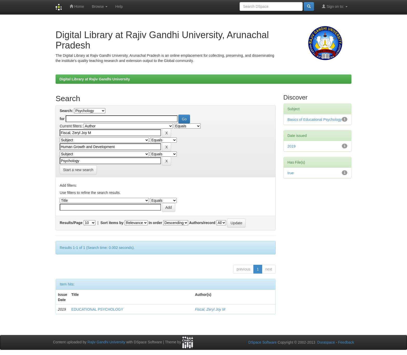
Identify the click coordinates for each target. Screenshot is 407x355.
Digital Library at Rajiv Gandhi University (94, 79)
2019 (292, 146)
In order (155, 223)
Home (77, 6)
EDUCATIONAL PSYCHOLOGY (97, 309)
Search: (66, 111)
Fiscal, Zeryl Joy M (210, 309)
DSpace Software (262, 342)
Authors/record (202, 223)
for (62, 119)
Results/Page (71, 223)
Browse (100, 6)
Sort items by (112, 223)
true (291, 173)
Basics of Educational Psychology (315, 119)
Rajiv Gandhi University (106, 342)
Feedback (346, 342)
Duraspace (326, 342)
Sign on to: (335, 6)
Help (119, 6)
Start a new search (78, 170)
